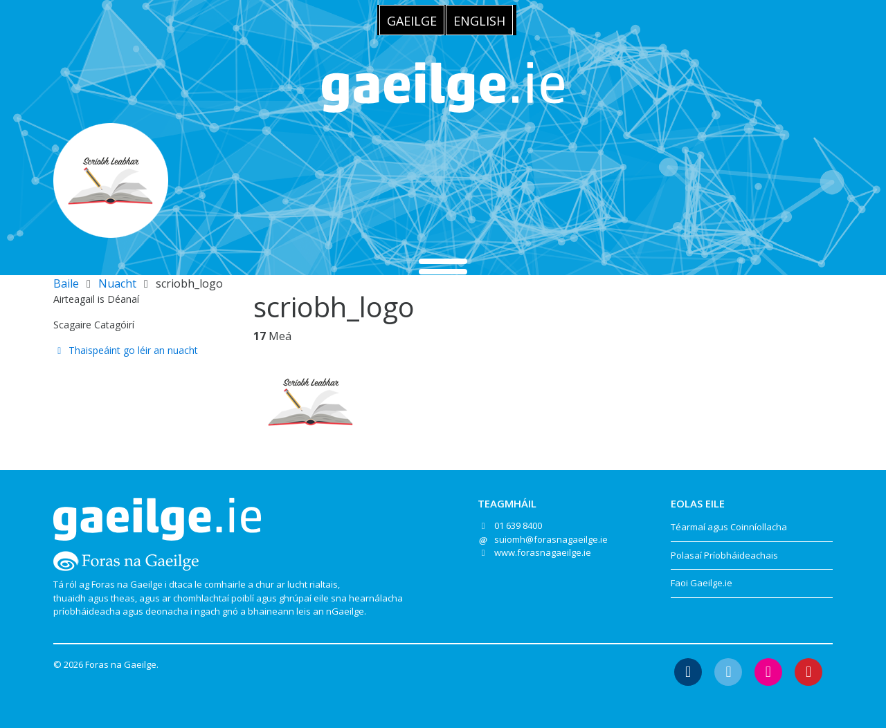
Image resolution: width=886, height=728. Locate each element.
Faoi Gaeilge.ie (701, 583)
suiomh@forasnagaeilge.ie (551, 539)
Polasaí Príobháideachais (724, 555)
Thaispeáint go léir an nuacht (125, 350)
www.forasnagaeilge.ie (542, 552)
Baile (66, 283)
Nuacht (117, 283)
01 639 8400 (518, 525)
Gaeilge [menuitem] (412, 20)
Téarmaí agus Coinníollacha (729, 527)
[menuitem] (411, 20)
